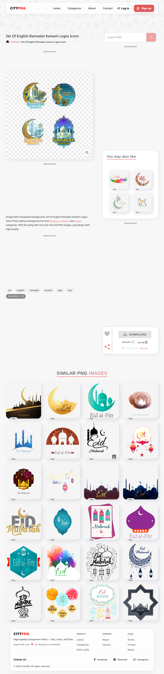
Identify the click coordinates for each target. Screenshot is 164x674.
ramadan (34, 290)
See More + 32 (16, 296)
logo (60, 290)
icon (70, 290)
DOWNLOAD (134, 334)
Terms (131, 639)
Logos (78, 220)
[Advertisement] (50, 61)
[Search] (151, 37)
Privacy (132, 644)
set (9, 290)
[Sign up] (144, 8)
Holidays (64, 220)
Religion (54, 220)
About (92, 8)
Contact (106, 644)
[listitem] (101, 659)
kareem (48, 290)
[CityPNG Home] (18, 8)
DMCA (131, 649)
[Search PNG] (125, 37)
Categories (74, 8)
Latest (57, 8)
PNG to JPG (83, 649)
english (20, 290)
